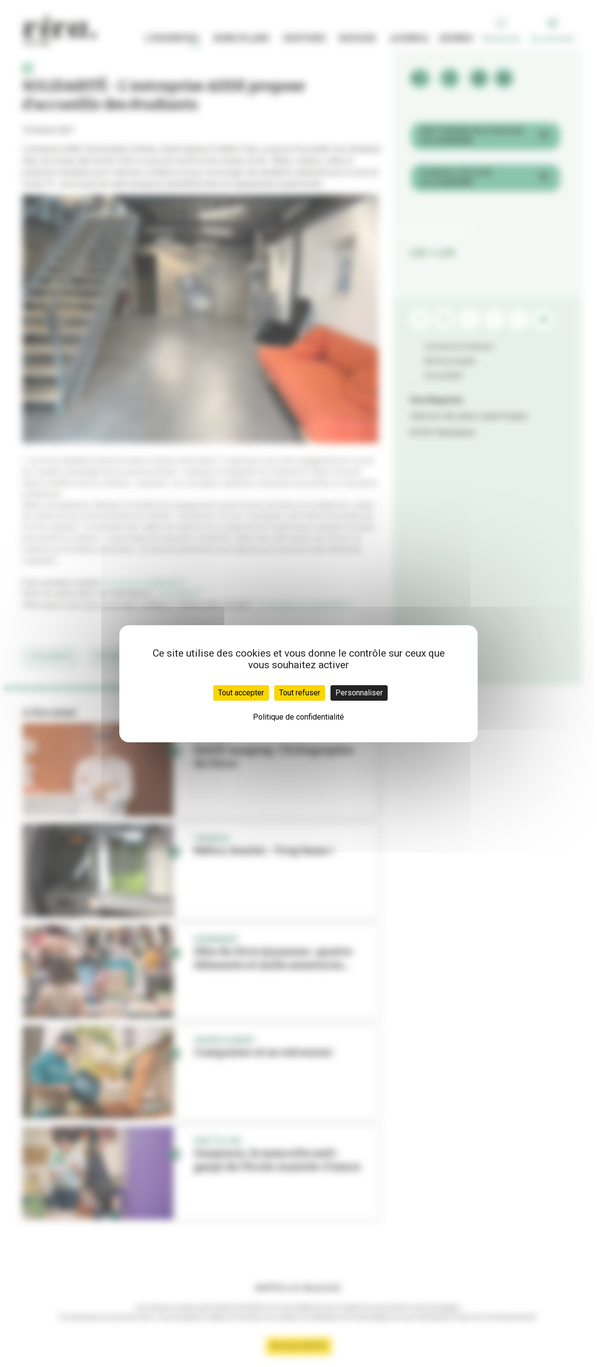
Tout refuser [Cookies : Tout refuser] (299, 692)
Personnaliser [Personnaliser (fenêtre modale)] (359, 692)
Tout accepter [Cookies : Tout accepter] (241, 692)
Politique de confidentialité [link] (298, 717)
